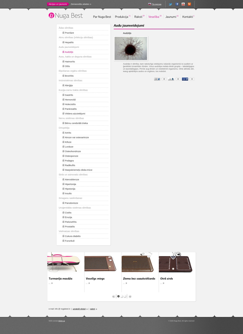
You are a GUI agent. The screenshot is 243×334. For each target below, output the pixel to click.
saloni (92, 309)
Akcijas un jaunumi (58, 4)
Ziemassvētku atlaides (80, 4)
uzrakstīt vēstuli (79, 309)
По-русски (156, 4)
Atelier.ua (61, 321)
